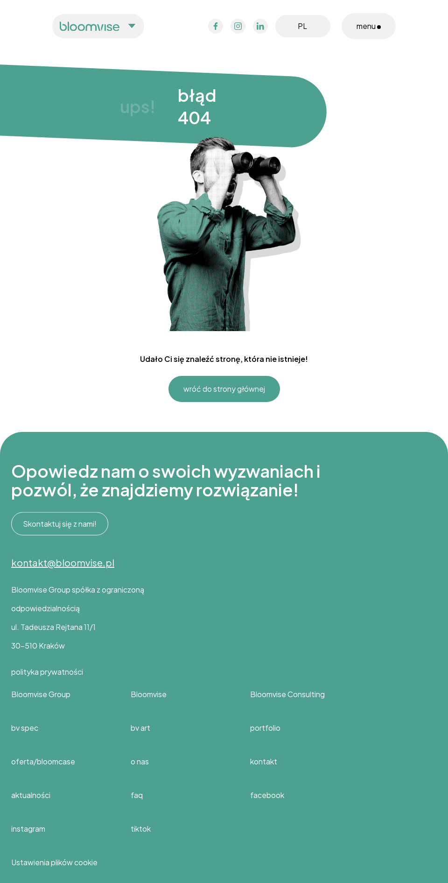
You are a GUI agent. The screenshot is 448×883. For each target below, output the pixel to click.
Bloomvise (149, 694)
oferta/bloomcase (43, 761)
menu (369, 26)
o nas (140, 761)
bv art (140, 728)
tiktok (141, 829)
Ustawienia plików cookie (54, 862)
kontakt (263, 761)
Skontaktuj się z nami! (60, 524)
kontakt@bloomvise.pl (62, 562)
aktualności (30, 795)
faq (137, 795)
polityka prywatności (47, 672)
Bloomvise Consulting (287, 694)
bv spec (24, 728)
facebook (267, 795)
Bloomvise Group (40, 694)
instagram (28, 829)
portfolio (265, 728)
